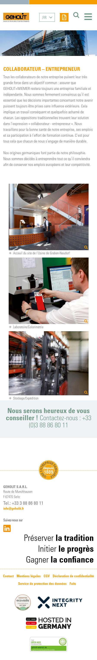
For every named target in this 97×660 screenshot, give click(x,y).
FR (44, 17)
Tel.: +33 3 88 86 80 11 (23, 503)
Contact (8, 576)
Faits (73, 583)
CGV (47, 576)
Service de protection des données (42, 583)
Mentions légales (29, 576)
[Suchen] (75, 15)
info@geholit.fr (13, 508)
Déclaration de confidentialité (73, 576)
